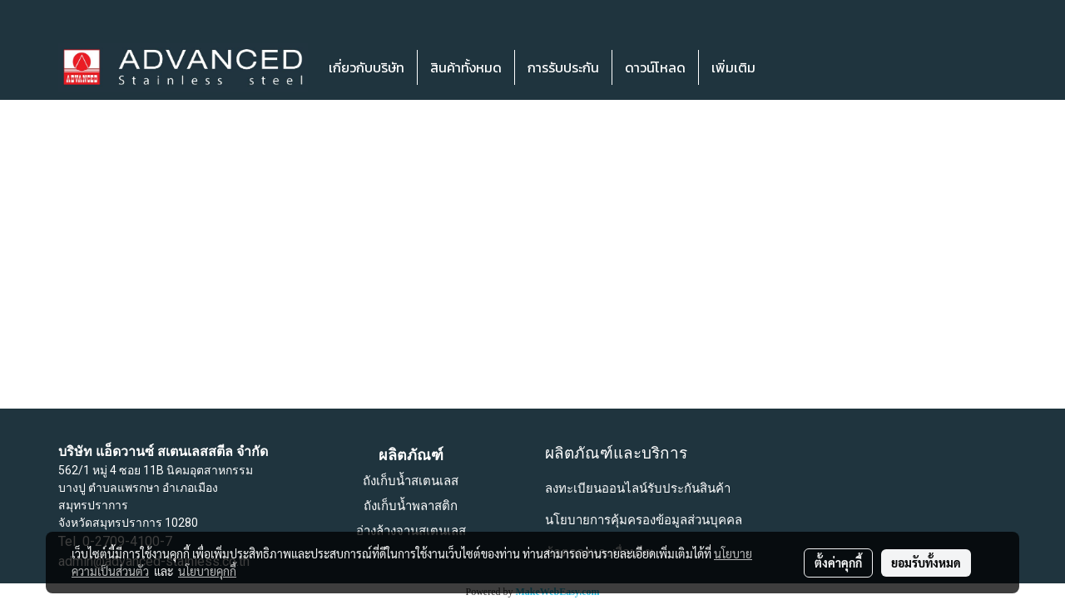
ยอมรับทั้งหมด (926, 562)
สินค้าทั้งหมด (466, 67)
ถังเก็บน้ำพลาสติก (411, 505)
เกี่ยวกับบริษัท (366, 67)
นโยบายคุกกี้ (207, 570)
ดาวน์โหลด (655, 67)
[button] (793, 67)
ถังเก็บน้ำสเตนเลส (410, 481)
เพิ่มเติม (733, 67)
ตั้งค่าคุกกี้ (838, 562)
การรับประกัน (563, 67)
